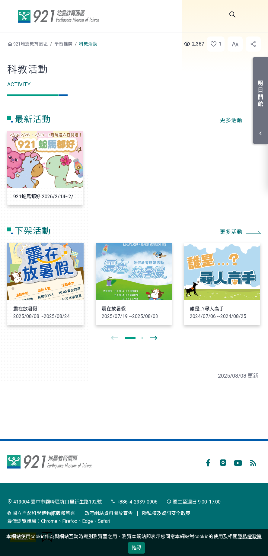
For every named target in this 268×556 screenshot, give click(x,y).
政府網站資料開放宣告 (109, 513)
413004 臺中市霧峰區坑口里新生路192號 (54, 502)
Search (232, 14)
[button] (214, 44)
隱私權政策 (250, 536)
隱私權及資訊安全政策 (166, 513)
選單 (253, 14)
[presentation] (114, 338)
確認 (136, 548)
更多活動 (231, 120)
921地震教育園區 (58, 16)
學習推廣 (63, 44)
